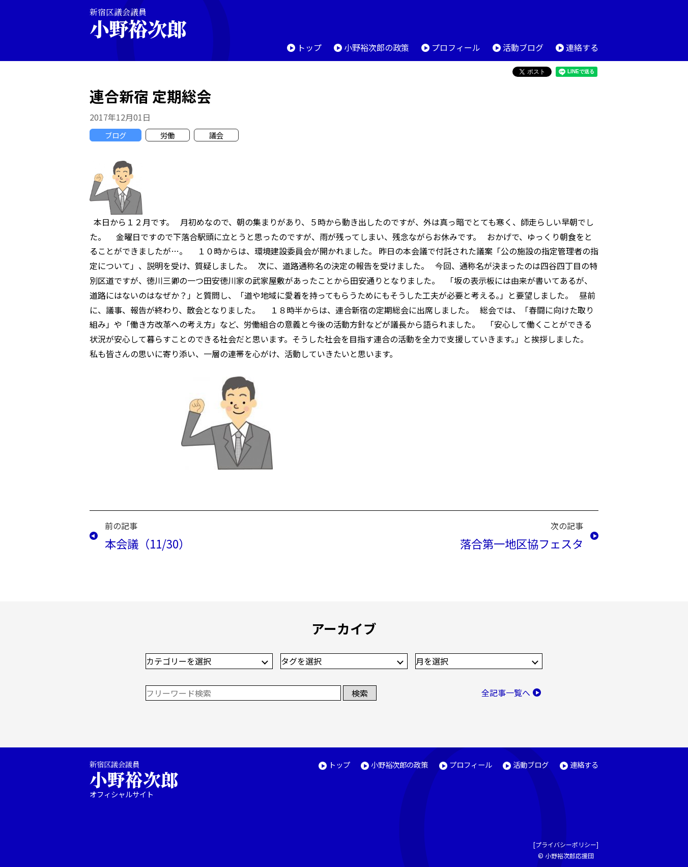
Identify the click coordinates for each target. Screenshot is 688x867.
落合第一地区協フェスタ (521, 543)
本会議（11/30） (147, 543)
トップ (309, 47)
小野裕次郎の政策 (376, 47)
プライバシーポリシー (565, 844)
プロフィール (456, 47)
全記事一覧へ (505, 692)
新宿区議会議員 (147, 23)
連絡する (582, 47)
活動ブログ (523, 47)
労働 (167, 135)
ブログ (115, 135)
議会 (216, 135)
